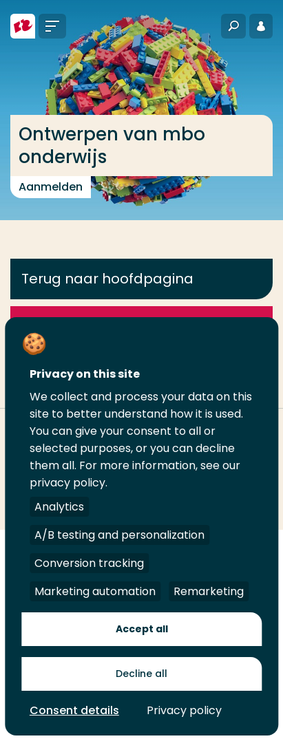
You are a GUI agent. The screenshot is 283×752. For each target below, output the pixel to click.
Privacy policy (184, 710)
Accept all (142, 629)
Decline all (141, 673)
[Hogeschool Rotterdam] (22, 26)
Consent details (74, 710)
